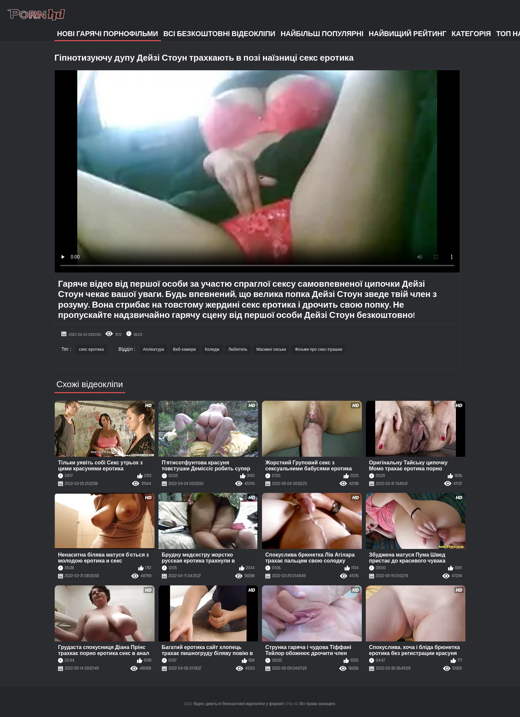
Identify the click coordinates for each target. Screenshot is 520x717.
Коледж (212, 349)
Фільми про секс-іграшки (318, 349)
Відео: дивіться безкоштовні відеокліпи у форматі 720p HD (246, 703)
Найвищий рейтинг (407, 34)
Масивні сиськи (271, 349)
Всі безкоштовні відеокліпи (219, 34)
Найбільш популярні (322, 34)
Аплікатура (153, 349)
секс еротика (91, 349)
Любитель (237, 349)
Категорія (471, 34)
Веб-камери (184, 349)
